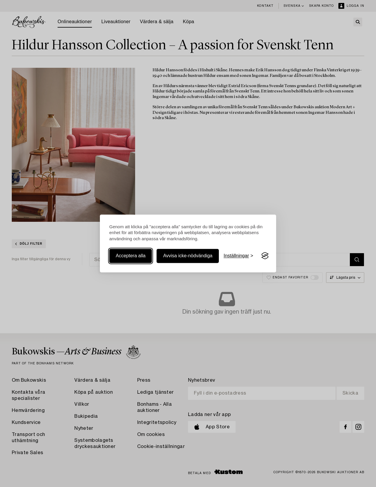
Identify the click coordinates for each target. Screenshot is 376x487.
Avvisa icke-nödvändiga (187, 255)
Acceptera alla (130, 255)
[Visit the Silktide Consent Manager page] (265, 256)
